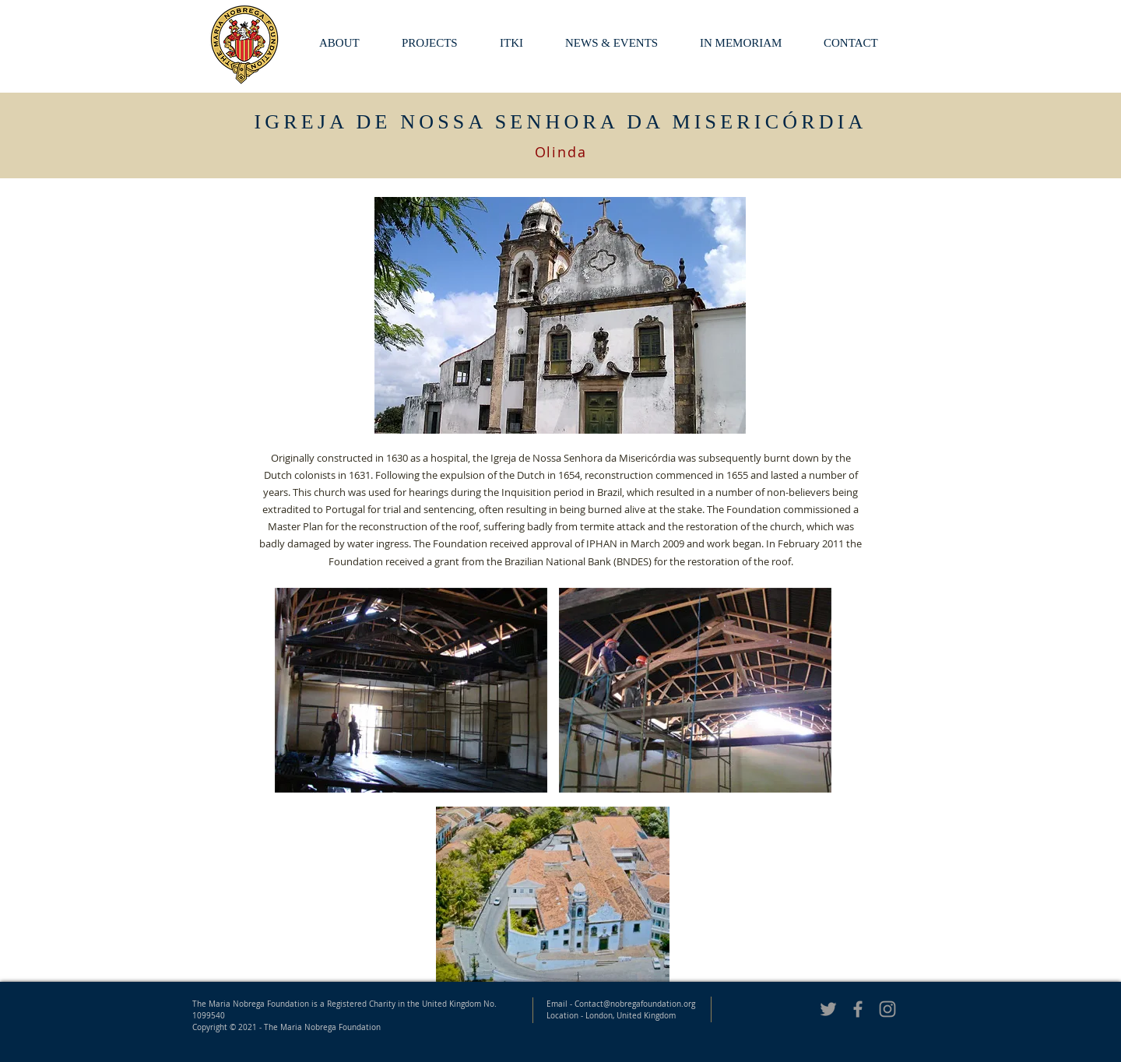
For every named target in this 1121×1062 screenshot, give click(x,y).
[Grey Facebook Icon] (858, 1009)
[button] (750, 43)
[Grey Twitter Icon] (828, 1009)
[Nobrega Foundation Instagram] (887, 1009)
